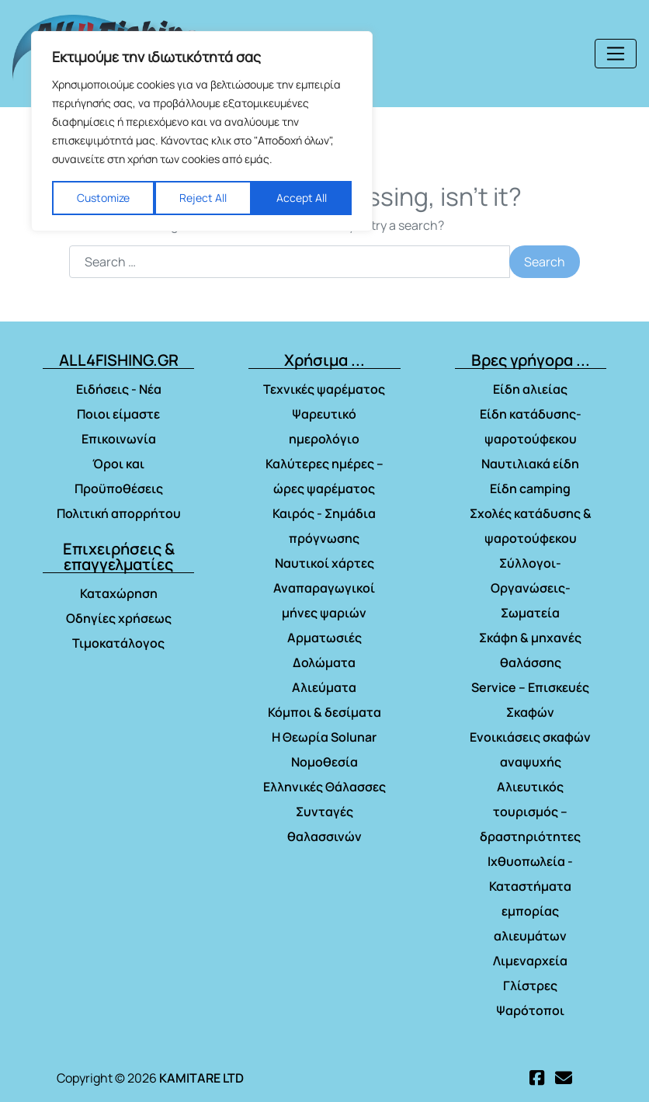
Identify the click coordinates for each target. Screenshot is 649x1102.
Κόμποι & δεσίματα (324, 712)
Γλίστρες (530, 985)
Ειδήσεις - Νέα (118, 389)
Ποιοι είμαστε (118, 413)
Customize (103, 197)
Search (544, 261)
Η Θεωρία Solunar (324, 737)
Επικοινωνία (119, 438)
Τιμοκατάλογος (118, 643)
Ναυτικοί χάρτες (324, 563)
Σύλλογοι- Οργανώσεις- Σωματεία (531, 587)
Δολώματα (324, 662)
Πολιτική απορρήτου (119, 513)
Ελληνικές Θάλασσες (324, 786)
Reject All (203, 197)
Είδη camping (530, 488)
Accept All (301, 197)
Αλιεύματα (324, 687)
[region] (202, 131)
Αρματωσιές (324, 637)
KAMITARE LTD (201, 1077)
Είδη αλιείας (530, 389)
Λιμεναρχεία (530, 960)
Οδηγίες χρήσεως (119, 618)
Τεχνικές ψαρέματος (324, 389)
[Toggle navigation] (616, 53)
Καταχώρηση (119, 593)
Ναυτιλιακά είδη (530, 463)
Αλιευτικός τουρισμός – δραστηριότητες (530, 811)
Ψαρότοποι (530, 1010)
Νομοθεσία (324, 761)
